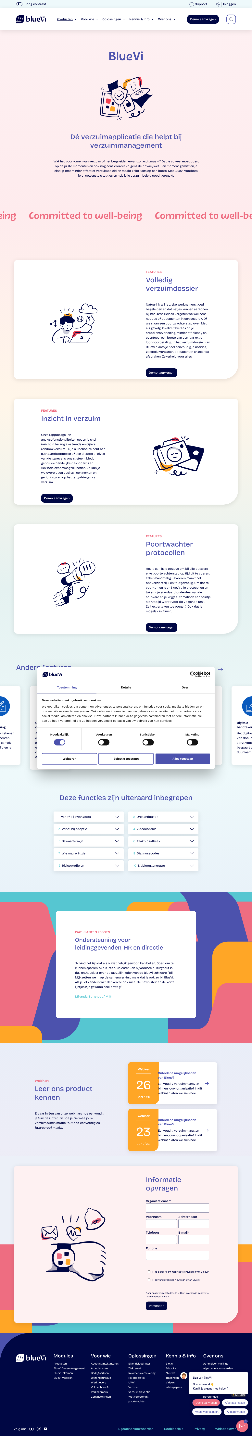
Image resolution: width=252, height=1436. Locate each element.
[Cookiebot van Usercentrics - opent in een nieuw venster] (193, 674)
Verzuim (133, 1387)
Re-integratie (136, 1377)
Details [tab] (126, 687)
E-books (171, 1368)
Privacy (199, 1429)
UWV (131, 1382)
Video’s (170, 1382)
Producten (67, 19)
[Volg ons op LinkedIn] (39, 1429)
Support (198, 4)
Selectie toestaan (126, 759)
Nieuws (170, 1373)
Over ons (167, 19)
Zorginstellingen (101, 1396)
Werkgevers (98, 1382)
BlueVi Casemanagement (69, 1368)
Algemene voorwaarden (136, 1429)
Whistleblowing (226, 1429)
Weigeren (69, 759)
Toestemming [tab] (67, 687)
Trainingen (172, 1377)
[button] (89, 817)
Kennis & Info (141, 19)
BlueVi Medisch (63, 1377)
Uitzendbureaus (101, 1377)
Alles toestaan (182, 759)
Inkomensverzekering (142, 1373)
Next (220, 670)
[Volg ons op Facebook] (31, 1429)
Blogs (169, 1363)
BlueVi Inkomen (63, 1373)
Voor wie (89, 19)
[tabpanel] (126, 967)
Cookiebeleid (173, 1429)
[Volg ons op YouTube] (45, 1429)
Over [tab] (185, 687)
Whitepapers (174, 1387)
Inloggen (227, 4)
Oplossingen (113, 19)
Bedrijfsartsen (100, 1373)
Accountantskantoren (105, 1363)
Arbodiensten (99, 1368)
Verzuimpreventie (139, 1392)
